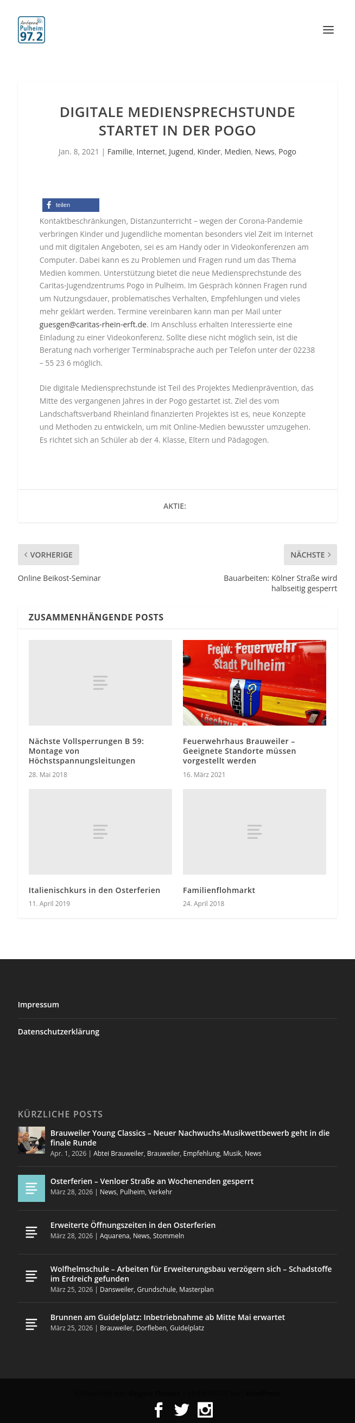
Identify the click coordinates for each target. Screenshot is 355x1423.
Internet (150, 151)
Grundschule (156, 1289)
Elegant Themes (154, 1393)
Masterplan (196, 1289)
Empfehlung (201, 1153)
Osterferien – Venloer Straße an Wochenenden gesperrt (152, 1181)
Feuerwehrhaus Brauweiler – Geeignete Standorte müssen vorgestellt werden (239, 751)
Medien (238, 151)
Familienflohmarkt (219, 890)
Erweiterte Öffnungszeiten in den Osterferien (133, 1225)
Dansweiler (117, 1289)
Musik (232, 1153)
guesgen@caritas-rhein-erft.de (93, 324)
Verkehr (160, 1191)
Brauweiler (163, 1153)
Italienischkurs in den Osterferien (95, 890)
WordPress (262, 1393)
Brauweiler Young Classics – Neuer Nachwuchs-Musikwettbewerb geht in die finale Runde (190, 1138)
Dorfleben (151, 1328)
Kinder (208, 151)
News (265, 151)
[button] (70, 205)
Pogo (287, 151)
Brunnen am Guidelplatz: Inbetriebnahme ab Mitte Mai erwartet (167, 1317)
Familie (119, 151)
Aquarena (115, 1235)
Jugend (181, 151)
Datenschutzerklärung (58, 1031)
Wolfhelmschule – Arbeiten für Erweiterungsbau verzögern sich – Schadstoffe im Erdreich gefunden (191, 1274)
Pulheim (132, 1191)
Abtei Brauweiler (118, 1153)
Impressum (38, 1004)
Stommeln (168, 1235)
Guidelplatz (187, 1328)
